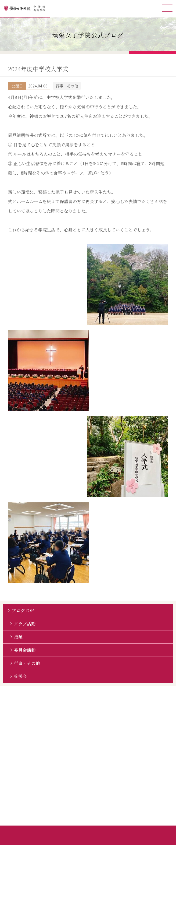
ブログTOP (23, 610)
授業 (18, 637)
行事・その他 (27, 663)
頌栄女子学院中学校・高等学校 (25, 8)
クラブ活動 (24, 624)
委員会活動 (24, 650)
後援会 (20, 676)
